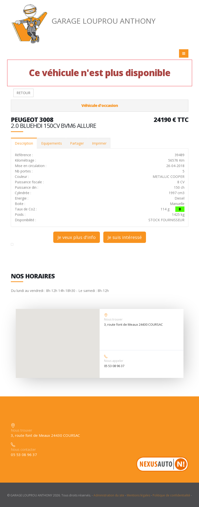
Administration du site (108, 495)
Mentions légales (138, 495)
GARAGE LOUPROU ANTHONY (83, 21)
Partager (77, 143)
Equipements (51, 143)
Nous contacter (23, 449)
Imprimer (99, 143)
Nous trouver (113, 319)
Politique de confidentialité (171, 495)
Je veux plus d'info (76, 237)
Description (24, 143)
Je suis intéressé (125, 237)
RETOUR (23, 92)
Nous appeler (113, 361)
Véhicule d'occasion (99, 105)
